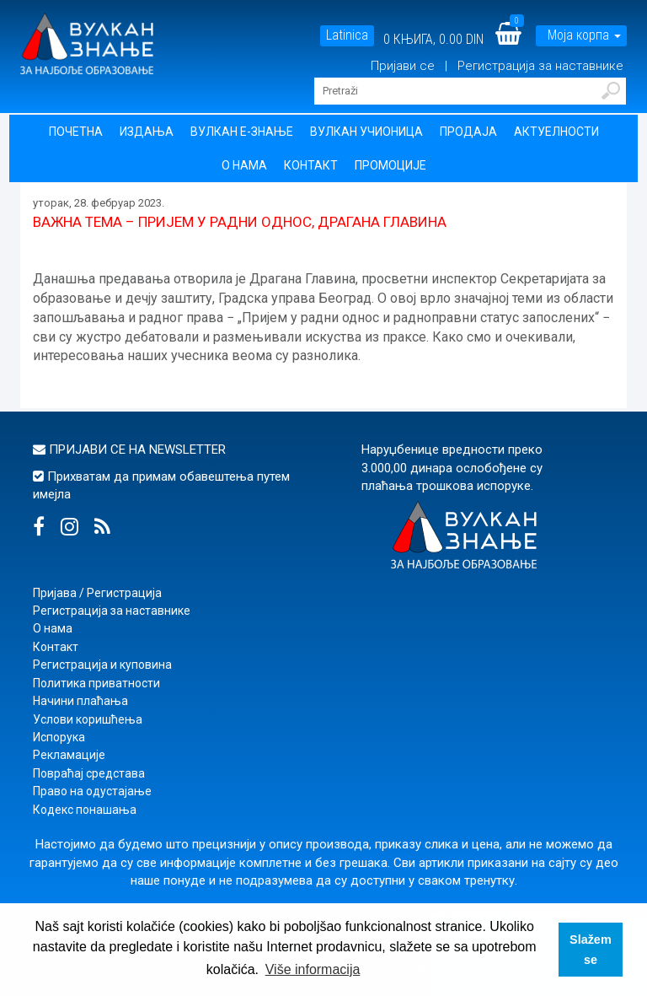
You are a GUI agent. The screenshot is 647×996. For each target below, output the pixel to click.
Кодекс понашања (84, 809)
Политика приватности (96, 683)
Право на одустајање (92, 791)
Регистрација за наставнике (540, 65)
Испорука (59, 737)
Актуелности (556, 131)
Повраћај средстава (89, 773)
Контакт (311, 165)
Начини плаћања (80, 701)
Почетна (76, 131)
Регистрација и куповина (102, 664)
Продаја (468, 131)
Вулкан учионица (366, 131)
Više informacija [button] (313, 969)
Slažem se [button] (590, 949)
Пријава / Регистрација (97, 593)
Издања (147, 131)
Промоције (390, 165)
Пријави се (404, 65)
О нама (244, 165)
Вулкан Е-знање (241, 131)
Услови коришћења (87, 719)
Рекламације (69, 755)
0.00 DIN (461, 39)
